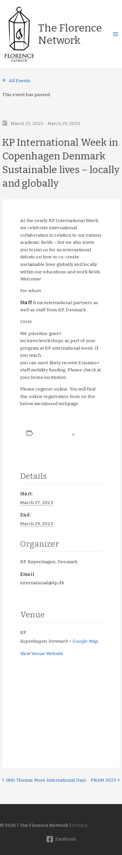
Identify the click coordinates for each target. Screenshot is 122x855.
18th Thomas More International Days (45, 780)
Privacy (80, 825)
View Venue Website (41, 653)
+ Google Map (83, 641)
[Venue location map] (61, 698)
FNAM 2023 (104, 780)
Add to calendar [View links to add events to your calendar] (51, 434)
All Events (20, 80)
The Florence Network (70, 34)
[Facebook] (60, 839)
